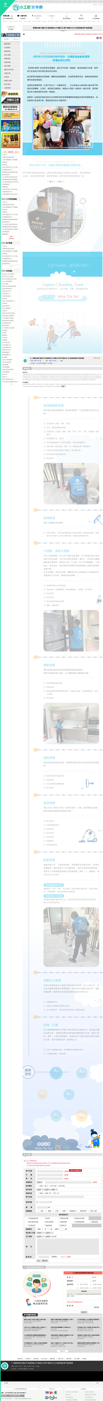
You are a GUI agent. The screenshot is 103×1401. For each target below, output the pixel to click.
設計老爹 (11, 21)
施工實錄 (77, 1358)
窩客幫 (15, 21)
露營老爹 (5, 21)
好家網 (100, 1)
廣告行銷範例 (66, 18)
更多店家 (62, 1351)
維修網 (79, 1)
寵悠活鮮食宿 (69, 1397)
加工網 (20, 21)
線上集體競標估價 (9, 17)
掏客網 (95, 4)
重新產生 (63, 1257)
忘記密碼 (6, 39)
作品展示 (28, 1358)
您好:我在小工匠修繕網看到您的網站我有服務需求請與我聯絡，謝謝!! (84, 1296)
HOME (6, 1383)
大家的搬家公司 (89, 1397)
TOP (97, 1383)
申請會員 (25, 17)
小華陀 (100, 4)
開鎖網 (95, 1)
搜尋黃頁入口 (10, 94)
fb (98, 38)
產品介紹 (60, 1358)
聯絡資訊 (52, 1358)
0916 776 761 (37, 360)
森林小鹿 (68, 1394)
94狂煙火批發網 (89, 1392)
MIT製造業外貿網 (36, 21)
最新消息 (36, 1358)
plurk (101, 38)
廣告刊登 (81, 18)
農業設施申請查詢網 (90, 1394)
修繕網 (29, 21)
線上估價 (44, 1358)
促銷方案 (68, 1358)
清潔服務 (63, 1)
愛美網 (90, 1)
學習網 (84, 1)
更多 (11, 236)
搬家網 (69, 1)
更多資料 (11, 238)
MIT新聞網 (49, 1)
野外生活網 (56, 1)
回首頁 (8, 8)
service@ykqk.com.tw (25, 1398)
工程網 (24, 21)
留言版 (84, 1358)
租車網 (74, 1)
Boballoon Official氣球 (72, 1392)
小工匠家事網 (95, 18)
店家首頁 (20, 1358)
